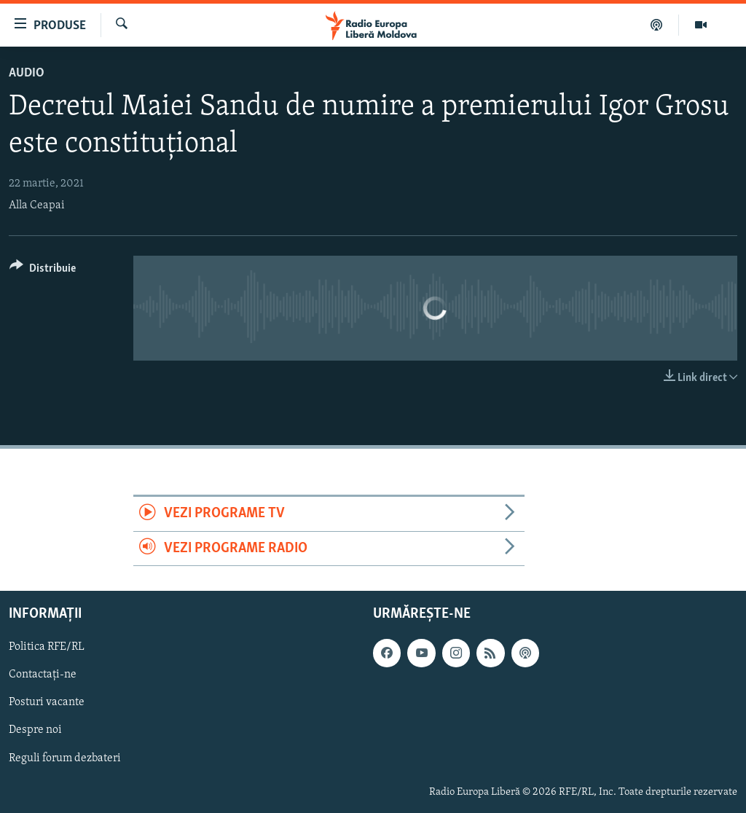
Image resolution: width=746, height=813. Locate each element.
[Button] (42, 271)
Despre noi (35, 731)
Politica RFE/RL (47, 647)
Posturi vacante (47, 703)
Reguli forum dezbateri (65, 758)
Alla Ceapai (37, 205)
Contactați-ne (42, 675)
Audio (26, 73)
